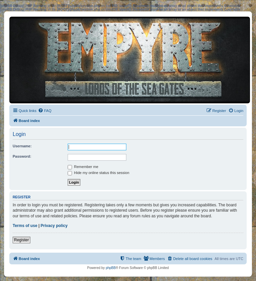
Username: (22, 146)
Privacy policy (54, 225)
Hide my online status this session (98, 173)
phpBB (111, 268)
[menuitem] (44, 111)
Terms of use (25, 225)
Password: (22, 156)
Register (21, 240)
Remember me (83, 167)
